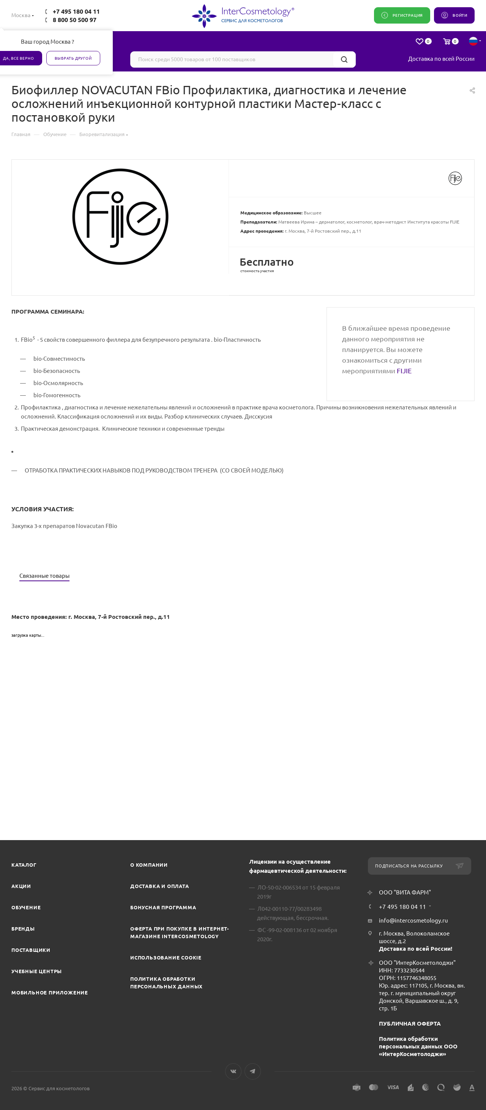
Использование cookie (166, 957)
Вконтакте (233, 1071)
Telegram (253, 1071)
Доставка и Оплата (159, 886)
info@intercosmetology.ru (413, 920)
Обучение (26, 907)
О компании (149, 864)
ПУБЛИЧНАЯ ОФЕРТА (410, 1023)
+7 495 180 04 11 (76, 11)
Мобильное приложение (49, 992)
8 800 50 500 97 (74, 19)
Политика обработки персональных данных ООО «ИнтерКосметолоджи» (418, 1046)
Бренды (23, 928)
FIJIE (404, 370)
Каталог (24, 864)
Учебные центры (36, 971)
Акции (21, 886)
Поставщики (30, 950)
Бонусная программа (163, 907)
